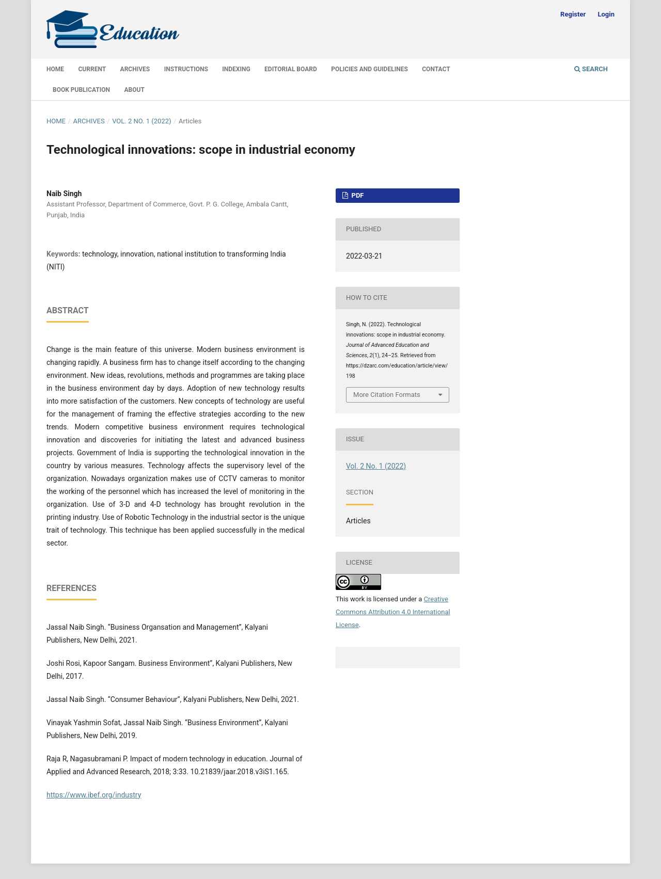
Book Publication (81, 89)
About (134, 89)
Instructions (186, 69)
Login (606, 14)
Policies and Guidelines (369, 69)
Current (92, 69)
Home (55, 69)
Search (591, 69)
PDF (357, 195)
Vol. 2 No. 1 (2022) (141, 121)
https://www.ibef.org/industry (93, 795)
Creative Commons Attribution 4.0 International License (393, 612)
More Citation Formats (386, 394)
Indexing (236, 69)
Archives (135, 69)
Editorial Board (290, 69)
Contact (436, 69)
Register (573, 14)
